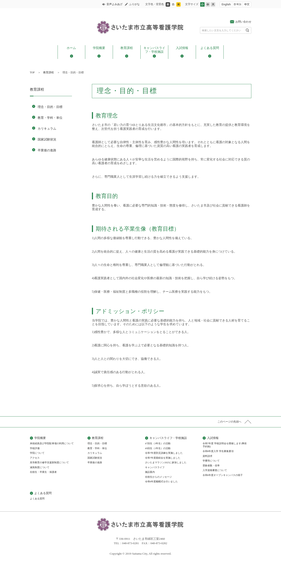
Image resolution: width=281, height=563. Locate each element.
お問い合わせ (243, 21)
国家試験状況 (47, 139)
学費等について (211, 460)
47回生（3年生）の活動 (158, 443)
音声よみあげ (114, 4)
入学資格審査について (215, 470)
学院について (37, 453)
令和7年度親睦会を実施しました (162, 457)
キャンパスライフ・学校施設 (154, 49)
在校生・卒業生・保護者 (43, 472)
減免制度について (39, 467)
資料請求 (207, 456)
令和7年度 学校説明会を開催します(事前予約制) (225, 445)
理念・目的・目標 (50, 107)
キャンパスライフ (155, 467)
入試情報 (182, 48)
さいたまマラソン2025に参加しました (166, 462)
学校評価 (35, 448)
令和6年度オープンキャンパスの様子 (223, 475)
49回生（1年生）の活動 (158, 448)
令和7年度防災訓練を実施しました (164, 453)
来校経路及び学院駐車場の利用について (52, 443)
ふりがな (134, 4)
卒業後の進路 (47, 150)
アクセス (35, 457)
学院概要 (99, 48)
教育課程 (126, 48)
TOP (32, 72)
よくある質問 (209, 48)
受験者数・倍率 (211, 465)
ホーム (71, 48)
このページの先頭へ (229, 421)
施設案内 (150, 472)
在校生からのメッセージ (158, 476)
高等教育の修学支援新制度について (49, 462)
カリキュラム (47, 128)
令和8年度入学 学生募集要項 (218, 451)
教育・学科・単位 (50, 117)
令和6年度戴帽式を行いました (161, 481)
